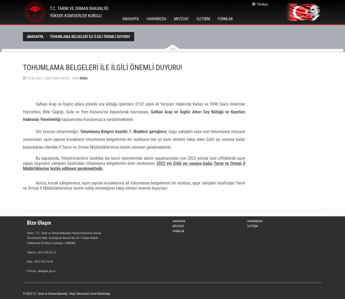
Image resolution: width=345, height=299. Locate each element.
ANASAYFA (130, 19)
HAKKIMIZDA (156, 19)
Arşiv (84, 78)
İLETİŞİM (203, 19)
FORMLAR (225, 19)
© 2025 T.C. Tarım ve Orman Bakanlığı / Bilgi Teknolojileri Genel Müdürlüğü (66, 293)
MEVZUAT (181, 19)
